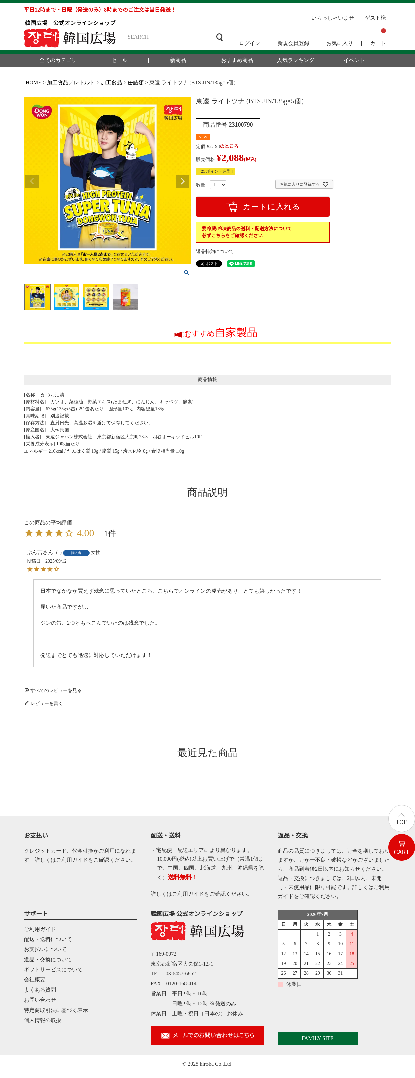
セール (119, 60)
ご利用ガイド (72, 860)
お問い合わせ (40, 1000)
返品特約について (215, 251)
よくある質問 (40, 990)
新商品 (178, 60)
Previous (32, 181)
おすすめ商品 (237, 60)
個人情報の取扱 (42, 1020)
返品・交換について (48, 959)
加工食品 (111, 82)
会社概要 (34, 979)
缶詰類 (136, 82)
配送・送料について (48, 939)
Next (182, 181)
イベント (354, 60)
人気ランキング (295, 60)
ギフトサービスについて (53, 969)
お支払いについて (45, 949)
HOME (33, 82)
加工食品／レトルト (71, 82)
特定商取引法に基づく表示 (56, 1010)
